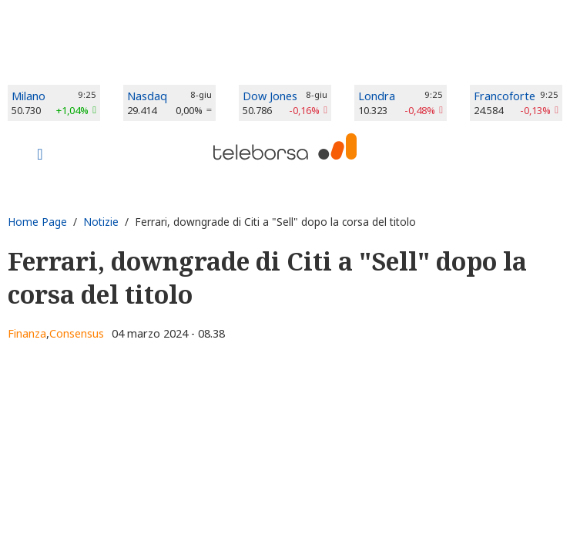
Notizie (101, 221)
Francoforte (504, 96)
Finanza (27, 333)
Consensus (76, 333)
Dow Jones (270, 96)
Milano (28, 96)
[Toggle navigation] (40, 156)
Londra (376, 96)
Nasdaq (147, 96)
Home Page (37, 221)
